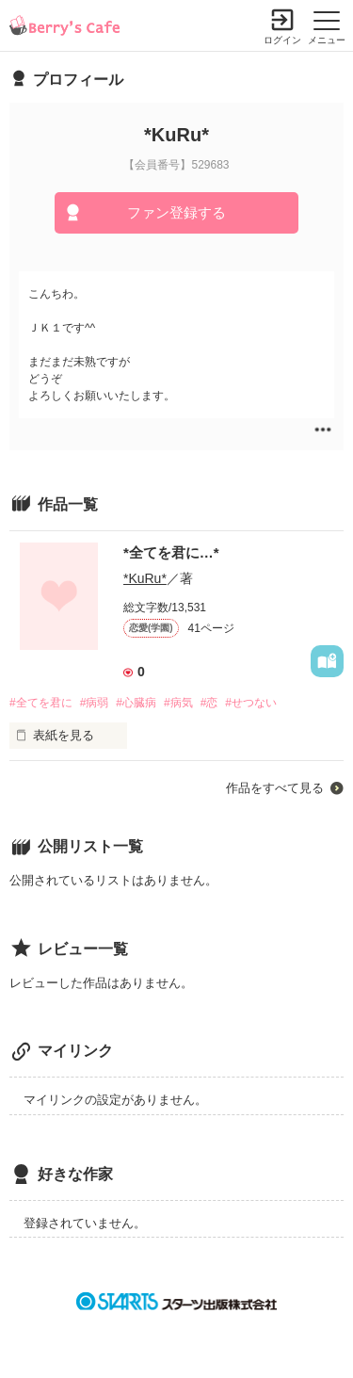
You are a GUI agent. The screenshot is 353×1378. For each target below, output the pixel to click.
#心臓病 (136, 702)
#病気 (178, 702)
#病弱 (94, 702)
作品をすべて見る (275, 788)
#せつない (251, 702)
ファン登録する (176, 212)
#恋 (209, 702)
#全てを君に (40, 702)
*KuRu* (145, 578)
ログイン (282, 40)
